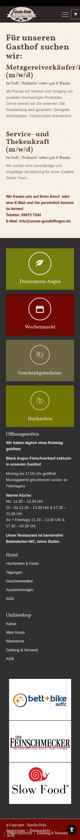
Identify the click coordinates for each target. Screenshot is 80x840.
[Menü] (63, 14)
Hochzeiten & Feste (22, 563)
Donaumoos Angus (40, 281)
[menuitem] (19, 833)
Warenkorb (15, 641)
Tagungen (14, 572)
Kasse (11, 624)
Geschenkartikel (19, 581)
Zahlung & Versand (22, 650)
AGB (10, 599)
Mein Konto (15, 632)
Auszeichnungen (19, 590)
